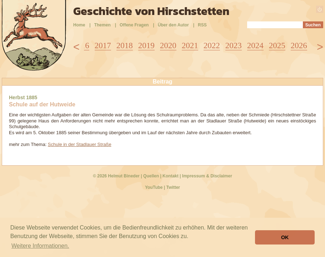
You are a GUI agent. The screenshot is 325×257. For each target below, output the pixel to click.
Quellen (151, 175)
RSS (202, 24)
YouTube (154, 187)
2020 (168, 45)
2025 (277, 45)
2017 (103, 45)
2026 (299, 45)
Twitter (173, 187)
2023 (233, 45)
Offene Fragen (134, 24)
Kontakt (170, 175)
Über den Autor (173, 24)
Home (79, 24)
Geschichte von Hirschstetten (151, 11)
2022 (212, 45)
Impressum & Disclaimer (207, 175)
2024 (255, 45)
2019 (146, 45)
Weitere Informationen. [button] (40, 246)
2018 (124, 45)
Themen (102, 24)
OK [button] (285, 237)
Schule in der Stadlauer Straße (79, 144)
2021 (190, 45)
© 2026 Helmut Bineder (116, 175)
